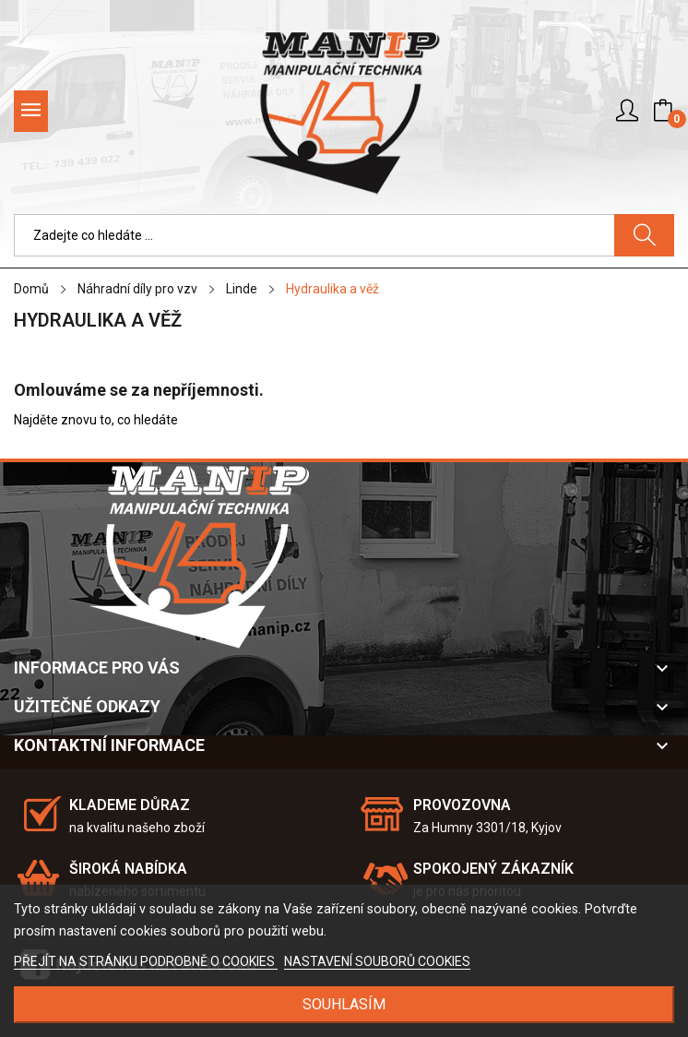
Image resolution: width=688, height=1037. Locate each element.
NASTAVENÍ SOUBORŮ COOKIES (377, 961)
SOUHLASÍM (344, 1004)
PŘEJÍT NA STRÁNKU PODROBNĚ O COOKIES (146, 961)
